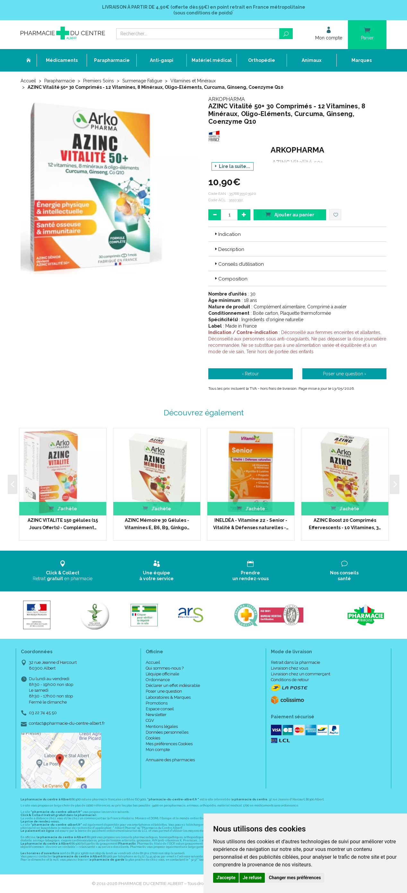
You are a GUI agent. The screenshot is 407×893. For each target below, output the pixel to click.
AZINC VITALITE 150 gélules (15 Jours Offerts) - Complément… (63, 524)
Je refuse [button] (252, 877)
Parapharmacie (59, 80)
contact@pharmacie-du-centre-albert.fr (67, 723)
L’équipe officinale (162, 674)
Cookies (153, 738)
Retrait (63, 570)
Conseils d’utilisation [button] (238, 264)
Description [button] (228, 249)
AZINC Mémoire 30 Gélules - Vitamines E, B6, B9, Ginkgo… (157, 524)
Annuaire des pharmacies (170, 759)
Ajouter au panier (289, 214)
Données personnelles (167, 732)
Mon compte (158, 749)
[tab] (297, 234)
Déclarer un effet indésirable (173, 685)
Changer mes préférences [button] (295, 877)
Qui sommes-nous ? (165, 668)
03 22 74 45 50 (43, 712)
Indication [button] (227, 234)
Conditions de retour (290, 679)
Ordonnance (158, 679)
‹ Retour (250, 373)
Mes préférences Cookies (169, 743)
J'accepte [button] (226, 877)
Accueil (28, 80)
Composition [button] (230, 279)
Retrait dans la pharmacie (295, 662)
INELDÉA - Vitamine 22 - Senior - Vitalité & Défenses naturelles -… (251, 524)
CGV (150, 720)
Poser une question (164, 691)
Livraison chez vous (289, 668)
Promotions (157, 703)
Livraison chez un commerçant (300, 674)
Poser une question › (344, 373)
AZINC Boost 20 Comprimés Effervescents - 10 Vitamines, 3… (345, 524)
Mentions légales (162, 726)
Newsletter (156, 714)
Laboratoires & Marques (168, 697)
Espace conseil (160, 708)
